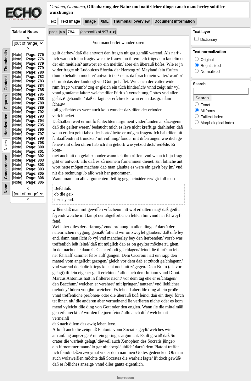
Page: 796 (35, 129)
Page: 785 (35, 90)
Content (6, 83)
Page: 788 (35, 99)
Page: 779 (35, 63)
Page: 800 (35, 147)
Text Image (70, 21)
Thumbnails (6, 60)
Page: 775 (35, 54)
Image (90, 21)
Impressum (125, 377)
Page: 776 (35, 59)
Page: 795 (35, 125)
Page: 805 (35, 173)
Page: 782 (35, 77)
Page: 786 (35, 94)
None (6, 188)
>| (114, 32)
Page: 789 (35, 103)
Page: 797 (35, 134)
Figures (6, 102)
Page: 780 (35, 72)
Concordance (6, 167)
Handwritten (6, 124)
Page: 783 (35, 81)
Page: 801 (35, 151)
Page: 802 (35, 156)
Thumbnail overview (132, 21)
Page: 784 (35, 85)
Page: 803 (35, 160)
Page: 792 (35, 112)
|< (60, 32)
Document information (174, 21)
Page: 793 (35, 116)
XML (105, 21)
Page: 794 (35, 121)
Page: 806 (35, 178)
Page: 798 (35, 138)
